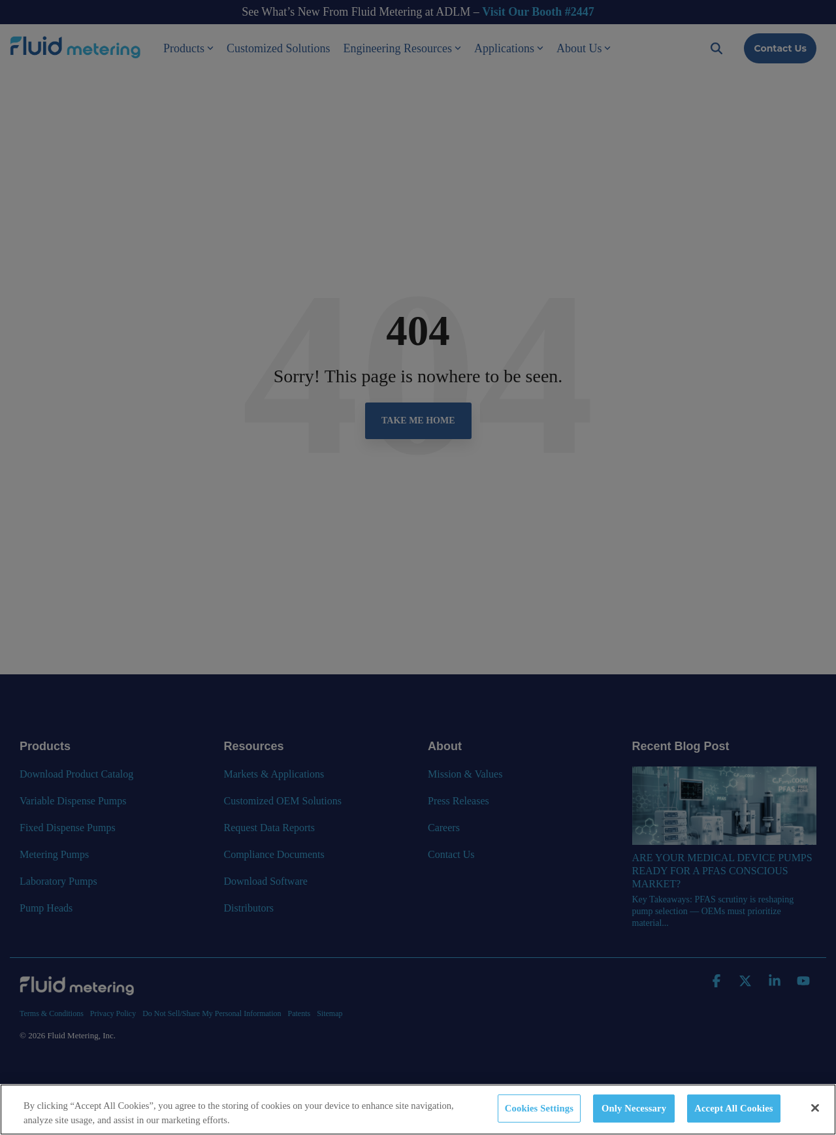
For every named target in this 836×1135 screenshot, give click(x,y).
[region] (418, 1109)
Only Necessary (634, 1108)
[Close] (815, 1108)
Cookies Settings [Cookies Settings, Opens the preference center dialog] (539, 1108)
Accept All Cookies (733, 1108)
